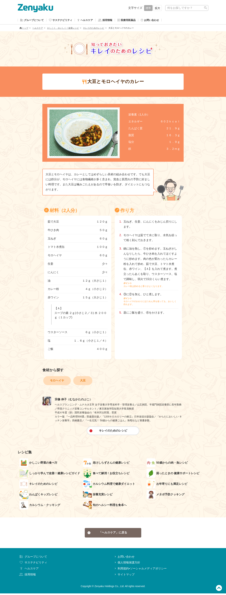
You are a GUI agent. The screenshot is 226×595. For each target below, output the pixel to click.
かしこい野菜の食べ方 (38, 463)
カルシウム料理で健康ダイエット (109, 484)
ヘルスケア (37, 29)
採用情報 (27, 576)
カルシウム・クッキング (39, 505)
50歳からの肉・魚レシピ (167, 463)
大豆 (83, 381)
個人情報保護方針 (127, 564)
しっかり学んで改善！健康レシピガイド (49, 474)
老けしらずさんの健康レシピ (106, 463)
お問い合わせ (124, 558)
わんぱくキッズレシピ (38, 495)
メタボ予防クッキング (166, 495)
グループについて (33, 558)
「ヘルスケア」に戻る (107, 533)
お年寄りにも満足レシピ (167, 484)
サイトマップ (124, 576)
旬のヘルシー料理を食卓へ (105, 505)
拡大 (157, 8)
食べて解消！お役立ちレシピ (106, 474)
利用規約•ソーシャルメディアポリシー (140, 570)
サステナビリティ (33, 564)
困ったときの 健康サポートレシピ (173, 474)
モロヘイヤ (57, 381)
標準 (148, 8)
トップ (23, 29)
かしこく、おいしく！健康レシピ (63, 29)
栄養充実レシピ (97, 495)
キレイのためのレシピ (93, 29)
